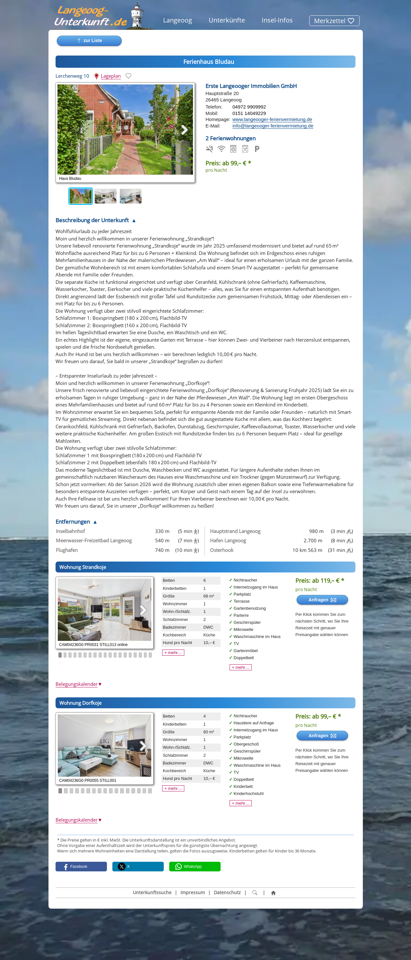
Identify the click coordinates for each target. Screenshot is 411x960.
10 (105, 655)
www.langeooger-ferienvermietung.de (272, 119)
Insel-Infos (277, 20)
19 (150, 655)
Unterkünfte (227, 20)
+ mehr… (173, 652)
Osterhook (221, 550)
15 (130, 655)
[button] (81, 866)
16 (135, 655)
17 (140, 655)
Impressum (192, 892)
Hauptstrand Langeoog (235, 531)
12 (115, 655)
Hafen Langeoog (228, 540)
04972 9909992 (249, 106)
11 (110, 655)
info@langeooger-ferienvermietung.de (272, 125)
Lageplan (111, 76)
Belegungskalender (79, 684)
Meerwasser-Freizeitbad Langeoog (94, 540)
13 (120, 655)
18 (145, 655)
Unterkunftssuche (152, 892)
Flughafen (67, 550)
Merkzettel (334, 20)
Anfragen (322, 599)
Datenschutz (227, 892)
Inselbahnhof (70, 531)
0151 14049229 (249, 113)
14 (125, 655)
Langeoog (177, 20)
